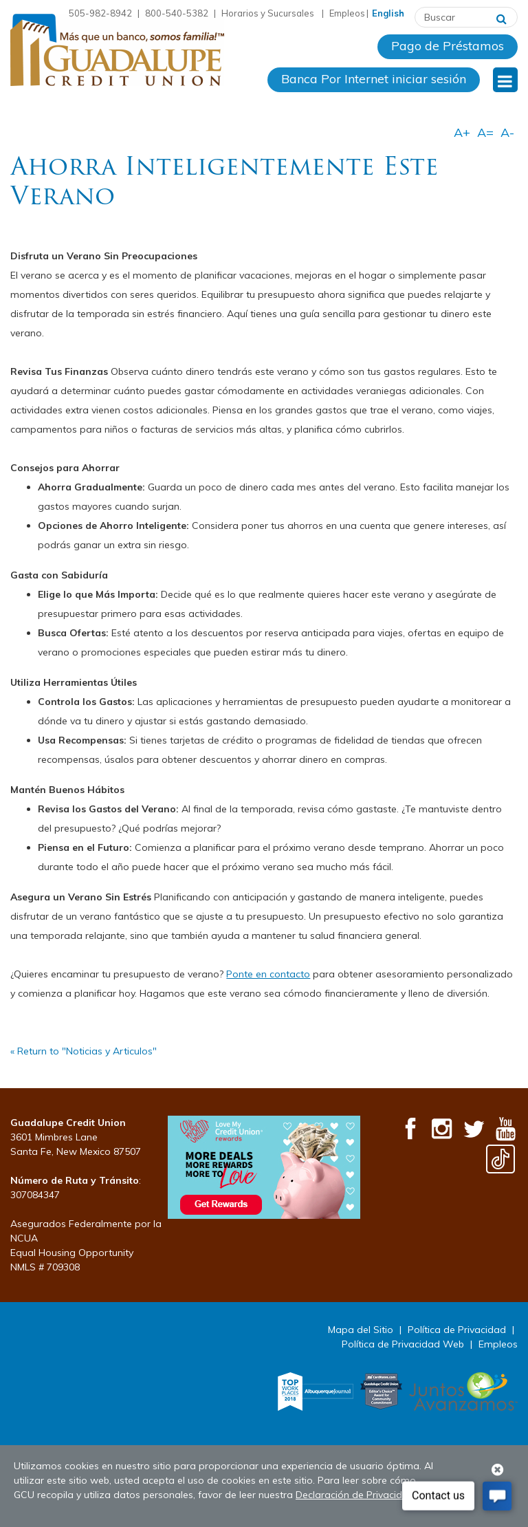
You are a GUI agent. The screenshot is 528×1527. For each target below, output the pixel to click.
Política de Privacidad (457, 1329)
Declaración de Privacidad (355, 1494)
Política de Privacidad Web (403, 1344)
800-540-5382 (176, 13)
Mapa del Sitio (360, 1329)
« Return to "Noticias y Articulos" (83, 1051)
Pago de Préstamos (447, 46)
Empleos (347, 13)
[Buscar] (501, 17)
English (388, 13)
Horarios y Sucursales (268, 13)
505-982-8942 (100, 13)
